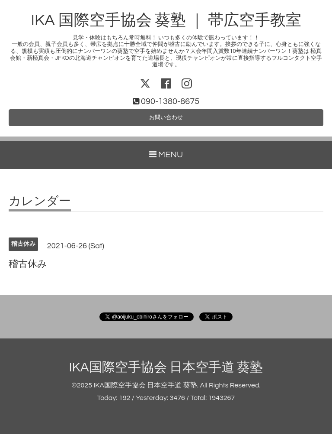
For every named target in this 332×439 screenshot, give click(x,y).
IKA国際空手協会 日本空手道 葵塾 (166, 371)
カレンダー (40, 206)
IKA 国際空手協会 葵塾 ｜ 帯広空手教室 (166, 20)
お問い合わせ (166, 120)
